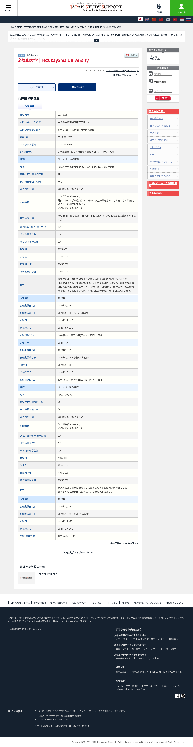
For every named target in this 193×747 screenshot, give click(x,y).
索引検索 (96, 602)
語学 (125, 639)
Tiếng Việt (176, 685)
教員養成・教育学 (124, 658)
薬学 (145, 648)
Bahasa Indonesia (124, 689)
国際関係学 (173, 639)
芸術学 (151, 658)
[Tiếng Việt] (174, 19)
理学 (153, 648)
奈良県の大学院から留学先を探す (25, 628)
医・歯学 (136, 648)
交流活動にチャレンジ (161, 161)
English (119, 685)
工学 (160, 648)
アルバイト (155, 147)
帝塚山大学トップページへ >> (78, 552)
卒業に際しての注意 (160, 176)
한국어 (165, 685)
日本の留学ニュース (20, 602)
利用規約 (126, 602)
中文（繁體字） (151, 685)
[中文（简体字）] (154, 19)
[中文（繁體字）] (161, 19)
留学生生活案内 (157, 111)
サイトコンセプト (44, 725)
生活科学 (140, 658)
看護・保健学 (122, 648)
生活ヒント (155, 132)
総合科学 (161, 658)
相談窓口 (154, 168)
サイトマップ (111, 602)
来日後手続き (156, 118)
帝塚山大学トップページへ (126, 75)
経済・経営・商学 (146, 639)
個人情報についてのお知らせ (148, 602)
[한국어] (168, 19)
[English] (147, 19)
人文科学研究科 (36, 87)
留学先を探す (40, 602)
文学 (118, 639)
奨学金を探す (156, 193)
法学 (133, 639)
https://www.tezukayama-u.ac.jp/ (122, 70)
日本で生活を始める (160, 125)
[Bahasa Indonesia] (181, 19)
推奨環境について (174, 602)
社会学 (161, 639)
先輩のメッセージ (80, 602)
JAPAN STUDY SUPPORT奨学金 (167, 672)
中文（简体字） (133, 685)
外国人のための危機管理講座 (163, 185)
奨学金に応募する (159, 140)
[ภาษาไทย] (188, 19)
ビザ (152, 154)
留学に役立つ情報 (58, 602)
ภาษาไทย (140, 689)
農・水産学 (171, 648)
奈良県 (30, 55)
